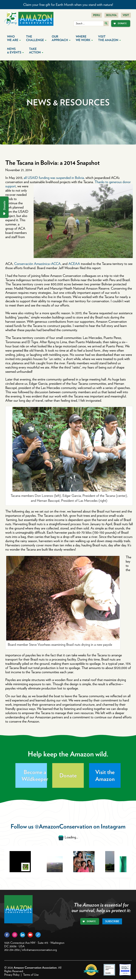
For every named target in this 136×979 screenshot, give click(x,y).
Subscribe (112, 921)
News (15, 50)
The (36, 38)
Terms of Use (31, 974)
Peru (96, 15)
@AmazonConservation (63, 826)
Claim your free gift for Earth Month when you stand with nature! (68, 4)
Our (61, 38)
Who (14, 38)
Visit (126, 15)
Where (84, 38)
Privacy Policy (11, 974)
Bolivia (111, 15)
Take (36, 50)
